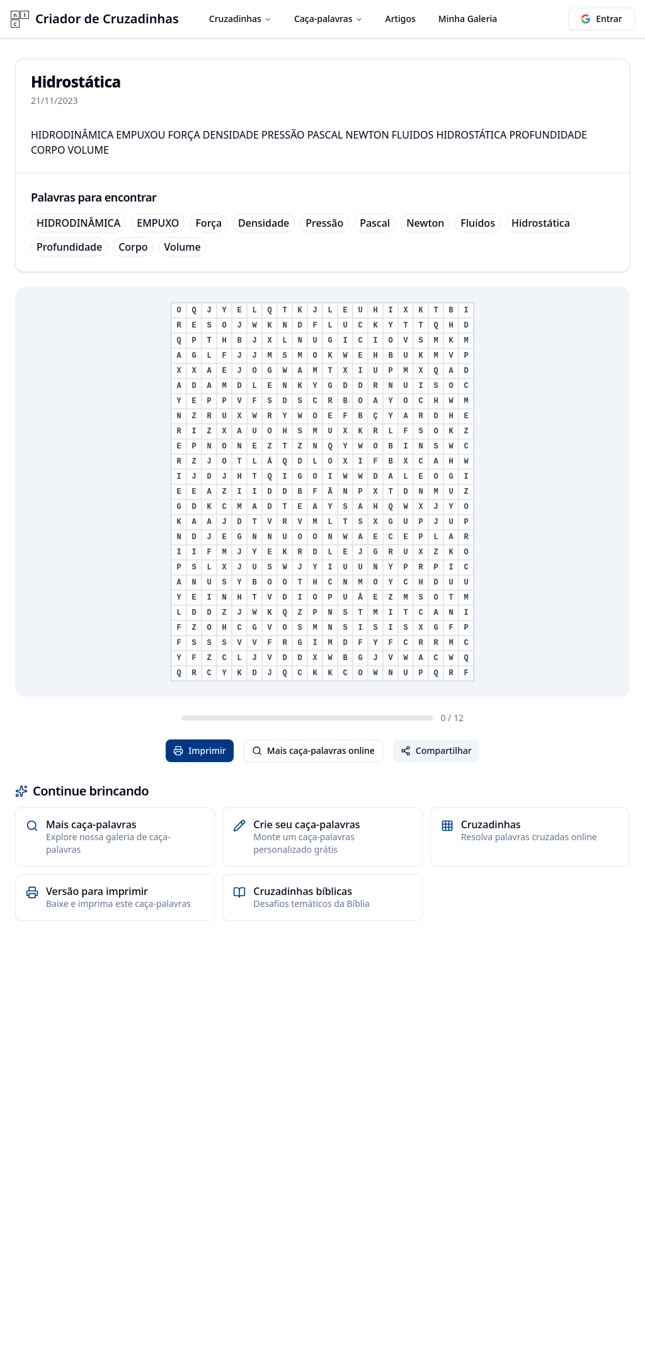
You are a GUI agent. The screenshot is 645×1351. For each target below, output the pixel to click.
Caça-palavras (328, 19)
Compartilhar (436, 750)
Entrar (601, 19)
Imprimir (199, 750)
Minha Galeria (468, 19)
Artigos (400, 19)
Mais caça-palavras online (313, 750)
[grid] (322, 491)
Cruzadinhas (240, 19)
